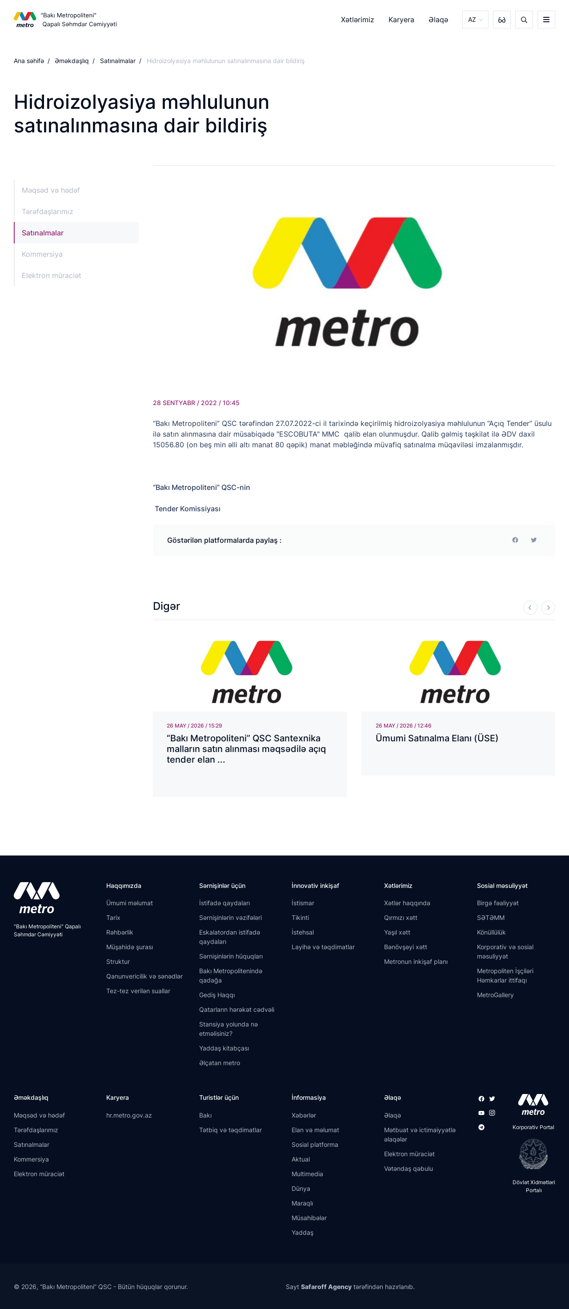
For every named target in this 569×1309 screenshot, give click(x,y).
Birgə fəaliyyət (498, 903)
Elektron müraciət (51, 275)
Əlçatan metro (219, 1062)
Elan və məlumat (315, 1130)
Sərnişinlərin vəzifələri (230, 917)
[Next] (548, 608)
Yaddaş (302, 1232)
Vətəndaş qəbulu (408, 1168)
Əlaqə (438, 19)
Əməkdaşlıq (72, 60)
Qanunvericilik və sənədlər (144, 976)
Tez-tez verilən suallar (138, 991)
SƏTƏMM (491, 917)
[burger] (546, 19)
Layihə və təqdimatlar (323, 947)
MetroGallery (495, 995)
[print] (534, 540)
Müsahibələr (309, 1217)
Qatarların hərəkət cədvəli (236, 1009)
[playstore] (531, 1154)
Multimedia (307, 1174)
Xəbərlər (304, 1115)
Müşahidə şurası (129, 947)
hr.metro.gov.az (129, 1115)
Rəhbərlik (119, 932)
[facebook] (515, 540)
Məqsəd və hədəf (51, 190)
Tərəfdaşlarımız (47, 211)
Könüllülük (491, 932)
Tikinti (300, 917)
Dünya (301, 1188)
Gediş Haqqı (217, 995)
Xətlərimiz (357, 19)
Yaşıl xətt (397, 932)
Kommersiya (42, 254)
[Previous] (530, 608)
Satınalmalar (118, 60)
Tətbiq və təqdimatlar (230, 1130)
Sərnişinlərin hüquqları (231, 956)
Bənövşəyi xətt (405, 947)
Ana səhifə (29, 60)
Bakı (205, 1115)
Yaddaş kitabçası (224, 1048)
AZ (472, 19)
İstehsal (303, 932)
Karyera (401, 19)
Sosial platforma (315, 1144)
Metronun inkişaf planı (416, 961)
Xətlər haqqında (407, 903)
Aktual (301, 1159)
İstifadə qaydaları (224, 903)
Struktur (118, 961)
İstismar (303, 903)
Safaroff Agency (326, 1286)
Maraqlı (302, 1203)
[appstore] (531, 1104)
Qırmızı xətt (400, 917)
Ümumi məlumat (129, 903)
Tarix (113, 917)
